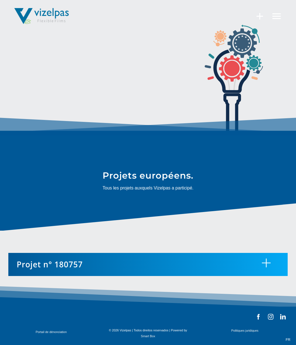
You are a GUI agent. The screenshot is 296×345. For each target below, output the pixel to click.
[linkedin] (283, 317)
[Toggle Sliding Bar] (257, 16)
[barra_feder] (104, 315)
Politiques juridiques (244, 330)
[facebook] (258, 317)
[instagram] (270, 317)
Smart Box (148, 336)
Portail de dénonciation (51, 332)
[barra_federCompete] (38, 314)
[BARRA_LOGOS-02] (180, 315)
